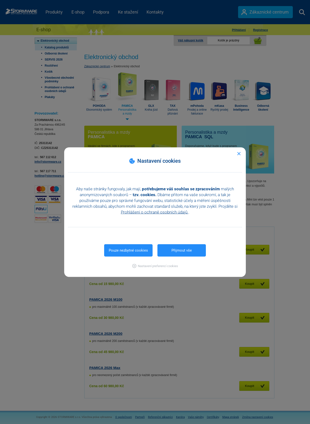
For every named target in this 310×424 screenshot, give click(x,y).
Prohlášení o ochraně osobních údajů (154, 211)
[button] (155, 266)
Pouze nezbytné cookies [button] (128, 250)
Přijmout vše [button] (181, 250)
